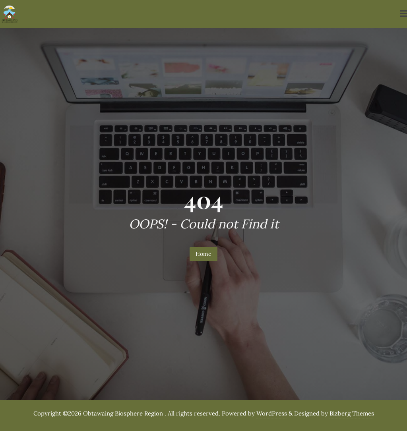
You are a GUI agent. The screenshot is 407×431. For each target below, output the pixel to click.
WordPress (271, 413)
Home (203, 253)
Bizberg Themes (351, 413)
